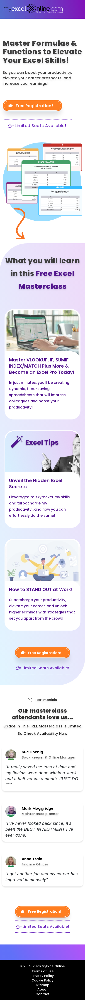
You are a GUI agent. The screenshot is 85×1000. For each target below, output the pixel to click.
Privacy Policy (43, 975)
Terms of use (42, 971)
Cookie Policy (42, 980)
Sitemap (42, 985)
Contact (42, 994)
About (42, 989)
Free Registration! (34, 106)
